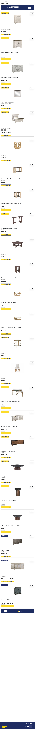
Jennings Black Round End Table (8, 500)
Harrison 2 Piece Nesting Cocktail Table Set (10, 401)
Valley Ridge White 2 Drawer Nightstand (10, 52)
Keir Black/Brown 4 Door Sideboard (9, 451)
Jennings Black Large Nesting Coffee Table (10, 475)
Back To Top (32, 610)
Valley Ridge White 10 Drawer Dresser (9, 77)
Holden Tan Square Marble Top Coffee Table (11, 327)
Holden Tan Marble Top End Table (8, 154)
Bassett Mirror (3, 155)
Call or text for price (8, 581)
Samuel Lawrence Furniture (6, 29)
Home (2, 1)
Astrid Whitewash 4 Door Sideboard (9, 426)
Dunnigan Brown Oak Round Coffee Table (10, 253)
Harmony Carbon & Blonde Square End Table (11, 203)
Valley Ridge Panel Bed (6, 126)
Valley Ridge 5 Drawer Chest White (9, 27)
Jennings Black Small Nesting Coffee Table (10, 525)
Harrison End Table (5, 352)
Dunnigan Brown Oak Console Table (9, 228)
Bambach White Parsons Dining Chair (9, 376)
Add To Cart (6, 34)
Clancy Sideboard (5, 550)
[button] (31, 13)
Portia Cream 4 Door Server (7, 575)
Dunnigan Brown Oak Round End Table (9, 277)
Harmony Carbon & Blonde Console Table (10, 178)
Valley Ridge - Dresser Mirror (7, 102)
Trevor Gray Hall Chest (6, 599)
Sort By (9, 7)
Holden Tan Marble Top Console (8, 302)
